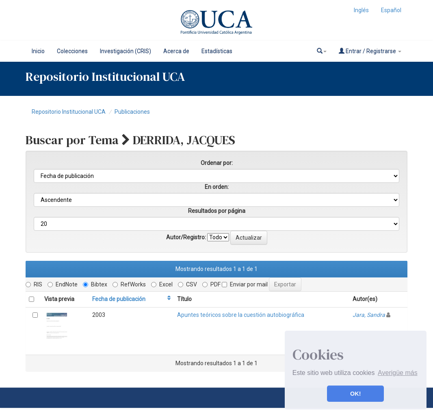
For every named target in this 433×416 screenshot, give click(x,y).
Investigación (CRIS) (125, 51)
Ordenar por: (217, 163)
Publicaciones (132, 111)
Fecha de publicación (118, 299)
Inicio (38, 51)
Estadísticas (216, 51)
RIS (34, 284)
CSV (187, 284)
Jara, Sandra (369, 315)
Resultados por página (216, 211)
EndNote (63, 284)
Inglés (361, 10)
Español (391, 10)
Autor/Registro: (186, 237)
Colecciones (72, 51)
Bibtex (95, 284)
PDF (211, 284)
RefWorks (129, 284)
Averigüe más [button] (398, 372)
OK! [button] (355, 393)
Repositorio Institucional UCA (69, 111)
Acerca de (176, 51)
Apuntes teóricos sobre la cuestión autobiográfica (240, 315)
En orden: (217, 187)
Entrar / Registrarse (370, 51)
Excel (162, 284)
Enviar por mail (245, 284)
